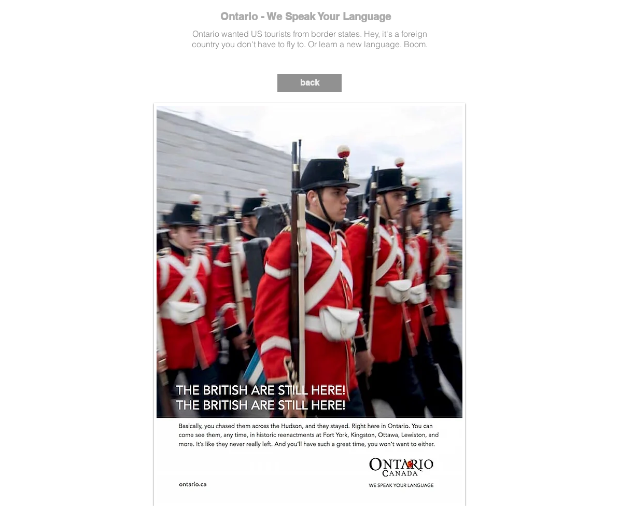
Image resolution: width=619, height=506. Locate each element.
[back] (309, 83)
